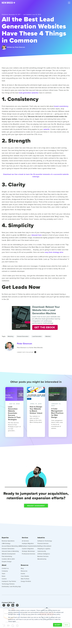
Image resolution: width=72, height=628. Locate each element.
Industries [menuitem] (41, 546)
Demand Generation (22, 336)
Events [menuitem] (23, 581)
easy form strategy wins (54, 252)
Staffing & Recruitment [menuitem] (44, 554)
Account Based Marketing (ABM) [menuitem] (12, 554)
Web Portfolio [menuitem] (25, 586)
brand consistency (61, 106)
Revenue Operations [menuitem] (8, 549)
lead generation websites (29, 93)
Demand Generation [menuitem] (8, 557)
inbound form (36, 235)
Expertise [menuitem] (5, 546)
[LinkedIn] (35, 352)
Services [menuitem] (25, 546)
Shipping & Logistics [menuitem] (43, 557)
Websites (47, 336)
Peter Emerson (20, 47)
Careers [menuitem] (4, 586)
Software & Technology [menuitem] (44, 549)
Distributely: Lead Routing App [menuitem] (11, 594)
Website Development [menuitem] (8, 562)
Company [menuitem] (5, 579)
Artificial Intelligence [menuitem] (43, 562)
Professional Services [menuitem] (28, 562)
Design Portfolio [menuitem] (26, 589)
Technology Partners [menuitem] (8, 592)
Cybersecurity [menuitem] (41, 559)
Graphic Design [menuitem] (6, 570)
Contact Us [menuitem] (5, 576)
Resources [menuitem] (25, 573)
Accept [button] (57, 625)
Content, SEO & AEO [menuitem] (8, 567)
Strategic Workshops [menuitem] (28, 559)
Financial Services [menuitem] (42, 552)
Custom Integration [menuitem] (28, 557)
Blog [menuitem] (22, 576)
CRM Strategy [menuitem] (6, 552)
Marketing (10, 336)
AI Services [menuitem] (25, 549)
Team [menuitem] (3, 581)
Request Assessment (36, 514)
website (46, 129)
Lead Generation (37, 336)
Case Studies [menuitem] (25, 584)
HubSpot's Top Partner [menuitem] (9, 589)
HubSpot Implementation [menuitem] (29, 554)
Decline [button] (66, 624)
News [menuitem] (3, 584)
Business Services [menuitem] (43, 565)
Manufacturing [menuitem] (41, 567)
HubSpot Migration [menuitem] (28, 552)
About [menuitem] (4, 573)
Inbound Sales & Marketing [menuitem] (10, 559)
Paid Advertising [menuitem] (7, 565)
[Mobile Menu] (69, 2)
